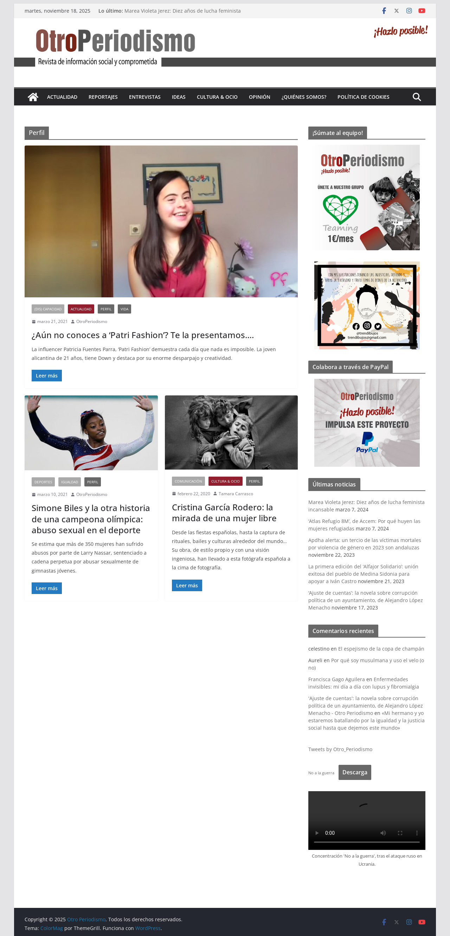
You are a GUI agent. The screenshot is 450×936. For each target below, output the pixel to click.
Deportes (43, 481)
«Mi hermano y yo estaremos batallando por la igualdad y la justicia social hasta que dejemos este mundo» (366, 720)
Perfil (106, 308)
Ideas (179, 96)
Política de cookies (364, 96)
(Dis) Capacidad (48, 308)
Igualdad (69, 481)
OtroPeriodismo (91, 321)
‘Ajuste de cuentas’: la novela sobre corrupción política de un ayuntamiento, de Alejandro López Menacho (365, 600)
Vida (124, 308)
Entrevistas (145, 96)
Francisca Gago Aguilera (336, 679)
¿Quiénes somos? (304, 96)
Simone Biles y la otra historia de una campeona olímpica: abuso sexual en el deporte (91, 518)
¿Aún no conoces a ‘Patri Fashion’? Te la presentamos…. (143, 335)
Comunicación (188, 481)
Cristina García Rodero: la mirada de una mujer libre (224, 512)
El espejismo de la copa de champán (381, 648)
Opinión (259, 96)
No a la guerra (321, 772)
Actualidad (62, 96)
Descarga (354, 772)
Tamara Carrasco (236, 494)
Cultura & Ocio (217, 96)
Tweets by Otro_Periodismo (340, 749)
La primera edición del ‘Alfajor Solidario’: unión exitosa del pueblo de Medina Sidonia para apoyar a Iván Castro (363, 574)
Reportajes (103, 96)
